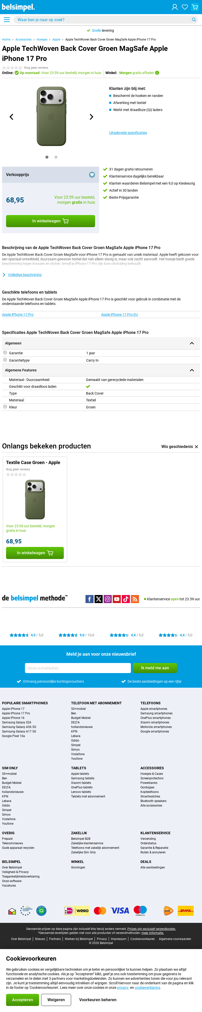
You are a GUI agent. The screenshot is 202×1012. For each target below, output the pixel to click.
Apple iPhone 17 (13, 709)
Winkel (77, 862)
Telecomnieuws (12, 843)
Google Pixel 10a (13, 736)
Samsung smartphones (156, 713)
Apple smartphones (153, 709)
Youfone (76, 758)
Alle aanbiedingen (152, 867)
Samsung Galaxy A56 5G (19, 727)
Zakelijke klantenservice (87, 843)
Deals (145, 862)
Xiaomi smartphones (154, 722)
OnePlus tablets (82, 787)
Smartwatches (150, 796)
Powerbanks (148, 783)
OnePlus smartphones (155, 718)
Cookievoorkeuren (142, 939)
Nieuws (40, 939)
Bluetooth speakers (153, 801)
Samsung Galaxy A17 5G (19, 731)
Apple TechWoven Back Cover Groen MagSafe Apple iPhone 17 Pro (110, 39)
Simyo (75, 749)
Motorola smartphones (156, 727)
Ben (73, 713)
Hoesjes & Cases (151, 774)
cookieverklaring (147, 988)
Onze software (11, 881)
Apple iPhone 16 (13, 718)
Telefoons (150, 703)
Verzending (148, 839)
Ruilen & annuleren (153, 852)
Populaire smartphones (25, 703)
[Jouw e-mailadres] (78, 668)
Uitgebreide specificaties (128, 133)
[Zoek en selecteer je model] (106, 20)
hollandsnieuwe (82, 727)
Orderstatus (148, 843)
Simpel (75, 745)
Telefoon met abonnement (96, 703)
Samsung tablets (82, 778)
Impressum (118, 939)
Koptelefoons (149, 792)
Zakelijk (79, 833)
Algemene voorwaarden (175, 939)
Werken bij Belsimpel (79, 939)
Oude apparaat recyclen (18, 848)
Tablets (78, 768)
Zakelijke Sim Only (83, 852)
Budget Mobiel (81, 718)
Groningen (78, 867)
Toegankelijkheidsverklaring (21, 876)
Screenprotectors (151, 778)
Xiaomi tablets (81, 783)
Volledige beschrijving (22, 275)
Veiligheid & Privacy (15, 872)
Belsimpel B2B (80, 839)
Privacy (102, 939)
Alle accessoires (151, 805)
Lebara (75, 736)
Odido (75, 740)
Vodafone (77, 754)
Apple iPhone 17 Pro (18, 314)
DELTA (75, 722)
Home (6, 39)
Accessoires (23, 39)
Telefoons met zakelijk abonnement (95, 848)
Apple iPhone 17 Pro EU (119, 314)
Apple (56, 39)
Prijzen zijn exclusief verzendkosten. (151, 929)
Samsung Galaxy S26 (16, 722)
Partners (55, 939)
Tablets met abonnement (88, 796)
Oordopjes (147, 787)
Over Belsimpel (12, 867)
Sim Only (10, 768)
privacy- (123, 988)
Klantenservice (155, 833)
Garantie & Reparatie (154, 848)
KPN (74, 731)
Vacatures (9, 885)
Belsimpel (11, 862)
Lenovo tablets (81, 792)
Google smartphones (154, 731)
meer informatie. (152, 933)
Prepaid (7, 839)
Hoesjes (42, 39)
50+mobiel (78, 709)
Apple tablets (80, 774)
